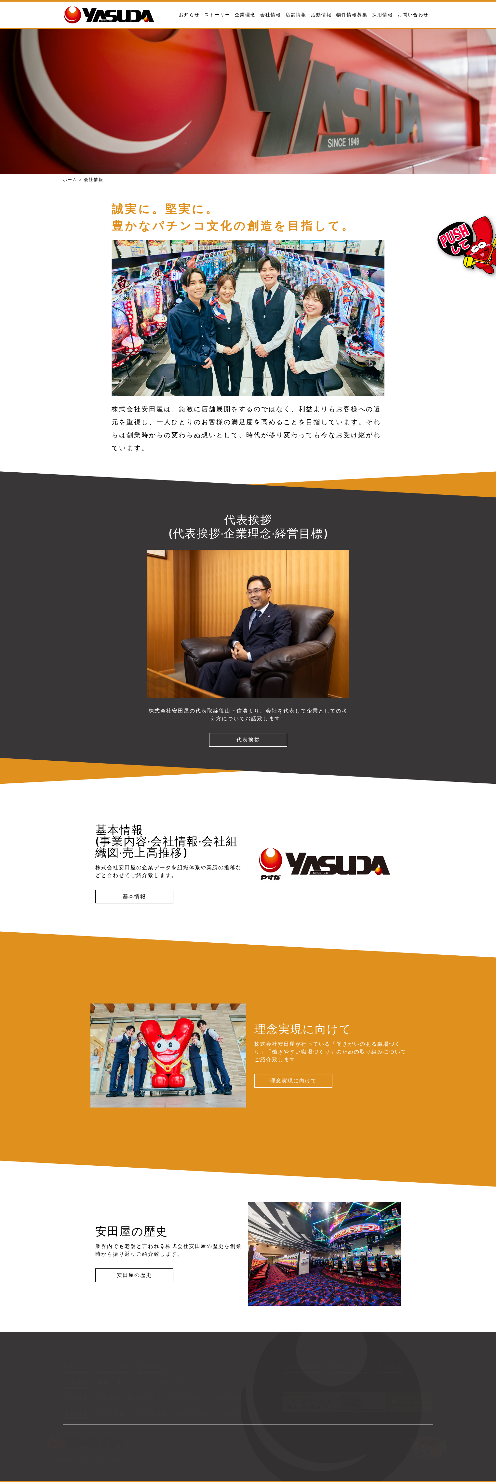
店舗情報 (296, 15)
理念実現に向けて (293, 1081)
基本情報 (134, 896)
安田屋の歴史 (134, 1275)
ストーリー (217, 15)
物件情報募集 (352, 15)
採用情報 (382, 15)
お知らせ (189, 15)
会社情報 (270, 15)
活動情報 (321, 15)
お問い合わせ (413, 15)
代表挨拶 (248, 740)
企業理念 (245, 15)
